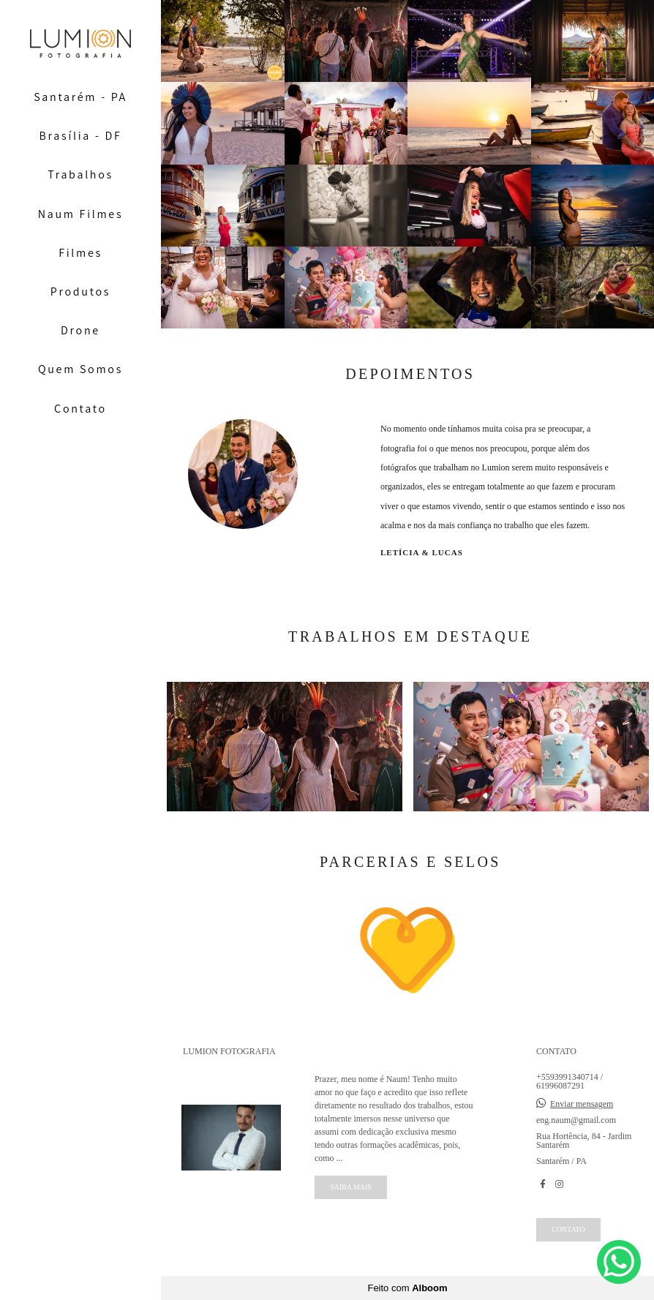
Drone (80, 330)
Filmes (80, 252)
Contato (80, 408)
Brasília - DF (81, 135)
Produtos (80, 291)
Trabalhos (80, 174)
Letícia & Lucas (421, 553)
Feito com (407, 1287)
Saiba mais (351, 1187)
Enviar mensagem (581, 1104)
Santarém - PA (80, 97)
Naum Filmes (81, 214)
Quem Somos (80, 369)
